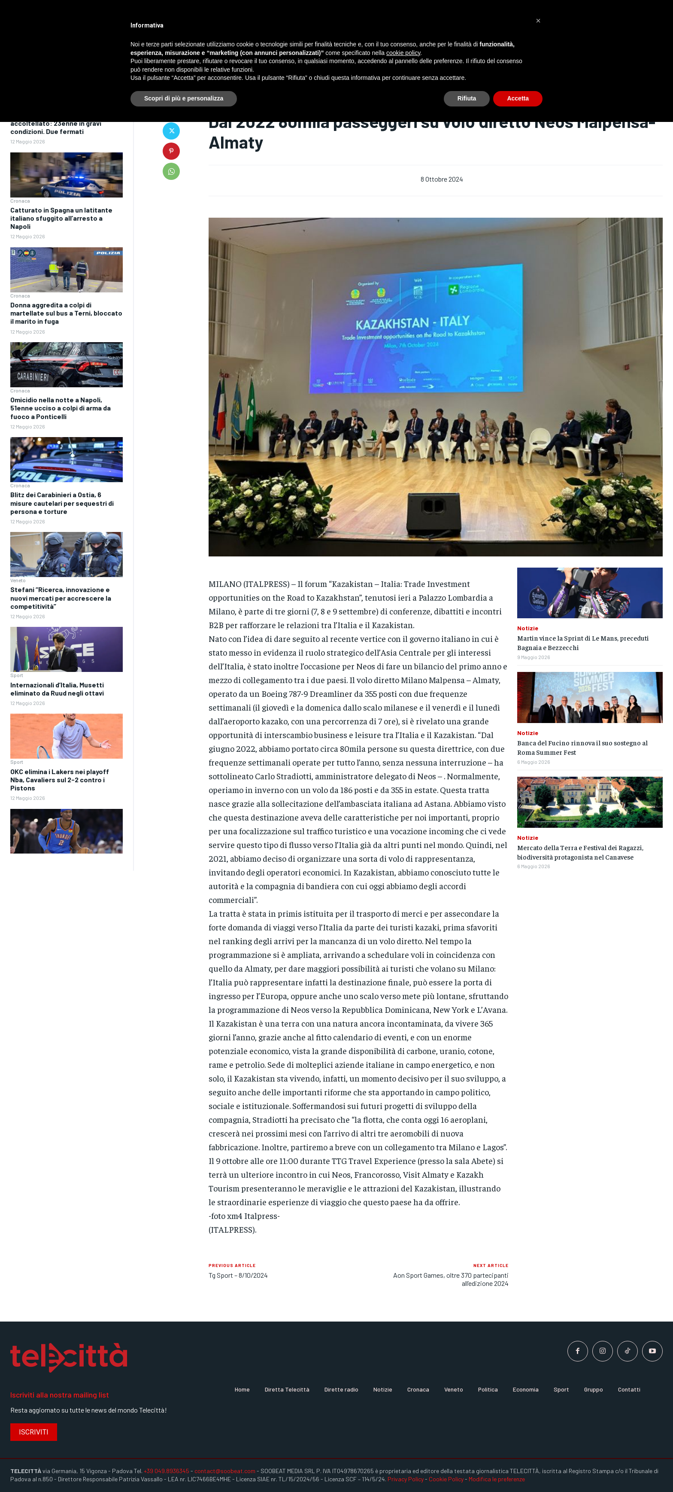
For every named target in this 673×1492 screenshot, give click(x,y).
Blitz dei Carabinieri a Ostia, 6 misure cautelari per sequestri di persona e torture (62, 502)
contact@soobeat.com (224, 1470)
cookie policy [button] (403, 52)
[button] (538, 20)
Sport (16, 675)
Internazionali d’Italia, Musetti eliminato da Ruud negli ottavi (57, 689)
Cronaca (20, 201)
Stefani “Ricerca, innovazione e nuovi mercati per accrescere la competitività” (60, 597)
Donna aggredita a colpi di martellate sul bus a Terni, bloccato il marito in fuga (66, 313)
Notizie (527, 628)
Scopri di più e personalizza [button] (183, 98)
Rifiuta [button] (467, 98)
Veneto (18, 580)
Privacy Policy (406, 1479)
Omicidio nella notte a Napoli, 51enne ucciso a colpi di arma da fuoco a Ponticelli (60, 407)
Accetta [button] (518, 98)
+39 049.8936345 (166, 1470)
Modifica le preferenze (497, 1479)
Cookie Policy (446, 1479)
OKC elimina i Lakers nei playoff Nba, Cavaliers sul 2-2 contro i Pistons (59, 779)
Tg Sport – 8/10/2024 (238, 1275)
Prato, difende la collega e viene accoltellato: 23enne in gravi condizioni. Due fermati (61, 123)
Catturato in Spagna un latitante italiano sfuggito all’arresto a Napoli (61, 218)
